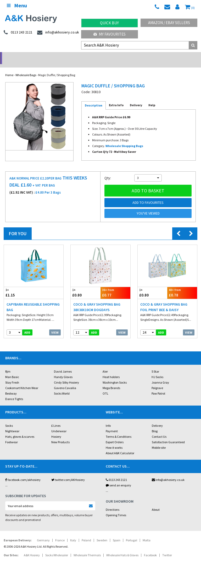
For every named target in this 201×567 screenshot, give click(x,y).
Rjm (7, 365)
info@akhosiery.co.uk (168, 473)
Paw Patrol (158, 387)
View (55, 326)
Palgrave (157, 381)
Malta (146, 533)
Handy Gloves (63, 370)
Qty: (107, 171)
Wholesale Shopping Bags (124, 139)
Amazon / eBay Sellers (169, 22)
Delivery (157, 419)
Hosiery (56, 430)
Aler (105, 365)
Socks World (62, 387)
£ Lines (55, 419)
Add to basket (148, 184)
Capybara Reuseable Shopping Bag (33, 300)
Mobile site (159, 441)
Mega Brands (111, 381)
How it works (114, 441)
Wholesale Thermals (87, 548)
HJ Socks (157, 370)
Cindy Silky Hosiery (66, 376)
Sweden (102, 533)
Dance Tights (14, 392)
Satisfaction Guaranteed (168, 435)
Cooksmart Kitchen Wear (21, 381)
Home (9, 68)
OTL (105, 387)
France (60, 533)
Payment (112, 424)
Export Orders (115, 435)
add (27, 326)
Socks (9, 419)
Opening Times (116, 508)
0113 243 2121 (116, 473)
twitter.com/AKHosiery (68, 473)
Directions (112, 503)
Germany (43, 533)
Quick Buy (109, 22)
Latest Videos (176, 56)
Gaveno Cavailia (65, 381)
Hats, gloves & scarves (19, 430)
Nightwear (12, 424)
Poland (86, 533)
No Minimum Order (25, 56)
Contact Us (159, 430)
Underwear (58, 424)
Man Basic (12, 370)
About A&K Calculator (120, 446)
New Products (60, 435)
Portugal (131, 533)
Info (108, 419)
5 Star (155, 365)
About (156, 503)
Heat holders (111, 370)
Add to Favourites (148, 195)
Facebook (150, 548)
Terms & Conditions (118, 430)
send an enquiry (118, 478)
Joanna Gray (160, 376)
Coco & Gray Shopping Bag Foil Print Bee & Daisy (163, 300)
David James (63, 365)
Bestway (11, 387)
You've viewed (148, 206)
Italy (73, 533)
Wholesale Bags (25, 68)
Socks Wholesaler (56, 548)
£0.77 (115, 286)
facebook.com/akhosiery (23, 473)
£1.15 (18, 286)
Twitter (167, 548)
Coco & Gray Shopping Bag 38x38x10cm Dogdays (96, 300)
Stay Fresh (12, 376)
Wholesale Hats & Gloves (122, 548)
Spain (116, 533)
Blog (155, 424)
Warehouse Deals (125, 56)
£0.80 (85, 286)
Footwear (11, 435)
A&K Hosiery (32, 548)
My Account (75, 56)
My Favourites (109, 34)
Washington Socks (115, 376)
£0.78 (182, 286)
